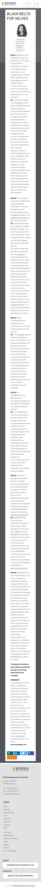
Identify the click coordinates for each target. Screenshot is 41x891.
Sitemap (6, 848)
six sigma (16, 80)
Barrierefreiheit (8, 835)
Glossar (6, 845)
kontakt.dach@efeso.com (11, 794)
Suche (5, 841)
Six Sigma (18, 103)
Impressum (7, 832)
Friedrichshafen (8, 813)
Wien (5, 828)
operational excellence (18, 218)
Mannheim (7, 819)
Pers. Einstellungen (10, 851)
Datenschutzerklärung (10, 838)
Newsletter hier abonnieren (20, 876)
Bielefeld (6, 809)
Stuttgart (6, 825)
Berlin (5, 806)
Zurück (12, 757)
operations (20, 736)
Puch (5, 816)
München (6, 822)
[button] (10, 753)
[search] (31, 4)
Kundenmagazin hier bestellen (20, 865)
